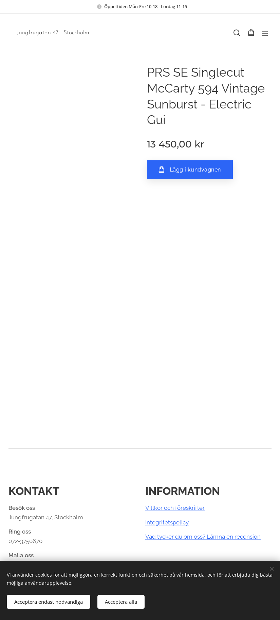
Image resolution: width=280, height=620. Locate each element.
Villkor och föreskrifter (175, 507)
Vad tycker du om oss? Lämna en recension (203, 536)
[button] (236, 32)
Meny (265, 33)
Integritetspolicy (167, 522)
